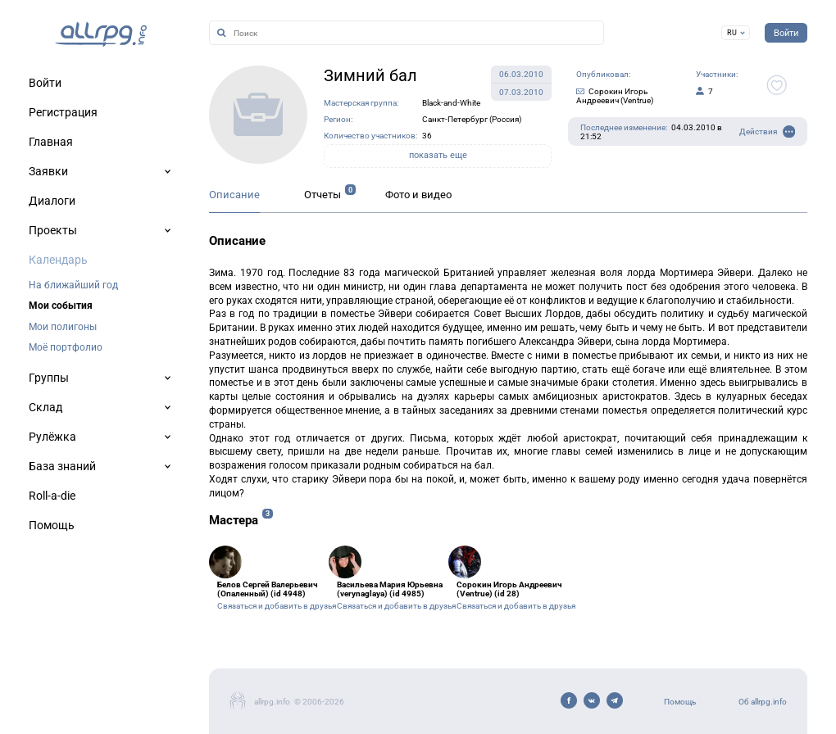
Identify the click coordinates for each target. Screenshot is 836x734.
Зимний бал (370, 75)
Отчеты (322, 194)
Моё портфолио (65, 347)
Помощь (680, 701)
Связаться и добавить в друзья (276, 605)
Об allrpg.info (762, 701)
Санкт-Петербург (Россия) (471, 119)
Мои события (61, 305)
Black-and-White (451, 102)
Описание (234, 194)
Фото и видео (418, 194)
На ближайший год (73, 285)
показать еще (438, 155)
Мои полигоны (63, 327)
